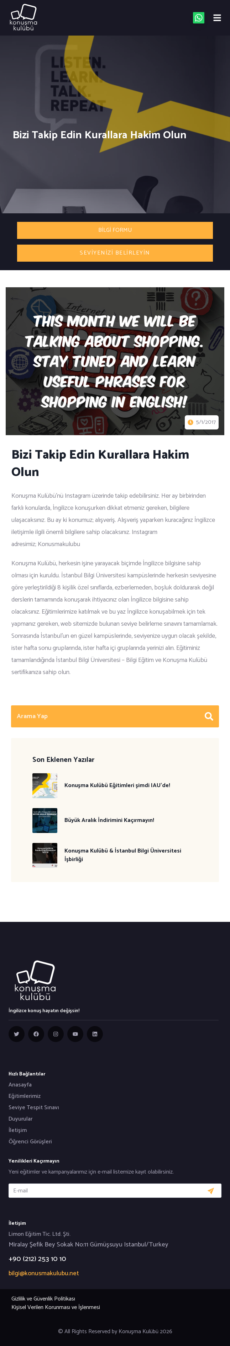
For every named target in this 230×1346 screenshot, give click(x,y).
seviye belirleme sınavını (151, 624)
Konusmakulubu (59, 544)
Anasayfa (20, 1085)
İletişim (18, 1130)
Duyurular (20, 1119)
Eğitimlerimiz (25, 1096)
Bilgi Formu (115, 230)
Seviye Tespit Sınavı (34, 1108)
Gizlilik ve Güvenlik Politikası (43, 1299)
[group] (17, 1034)
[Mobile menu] (217, 18)
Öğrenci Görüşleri (30, 1142)
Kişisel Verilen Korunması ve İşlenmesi (55, 1307)
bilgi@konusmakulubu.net (44, 1273)
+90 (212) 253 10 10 (37, 1259)
